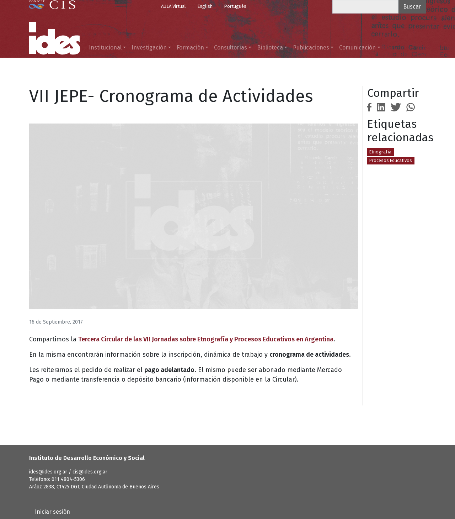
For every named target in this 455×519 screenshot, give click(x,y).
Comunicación (357, 47)
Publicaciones (311, 47)
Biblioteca (270, 47)
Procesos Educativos (390, 160)
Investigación (149, 47)
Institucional (105, 47)
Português (235, 6)
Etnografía (380, 151)
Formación (190, 47)
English (205, 6)
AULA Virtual (173, 6)
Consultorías (230, 47)
